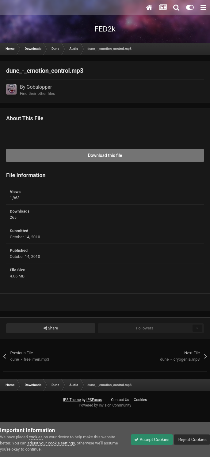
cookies (36, 437)
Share (51, 328)
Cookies (140, 400)
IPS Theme (72, 400)
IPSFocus (94, 400)
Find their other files (37, 93)
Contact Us (120, 400)
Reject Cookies (192, 439)
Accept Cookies (152, 439)
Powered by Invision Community (105, 405)
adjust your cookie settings (51, 443)
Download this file (105, 155)
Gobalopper (39, 87)
